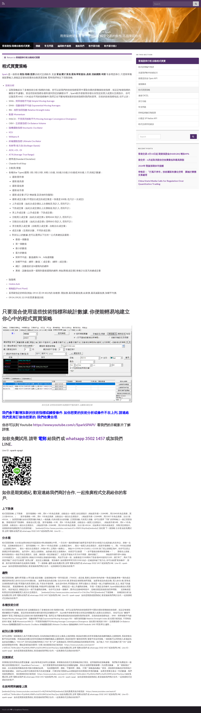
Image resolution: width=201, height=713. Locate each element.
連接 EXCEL (143, 95)
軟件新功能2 (110, 45)
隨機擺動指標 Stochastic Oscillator (26, 127)
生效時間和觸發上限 (14, 686)
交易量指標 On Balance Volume (31, 123)
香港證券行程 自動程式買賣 (28, 57)
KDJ (11, 132)
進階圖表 (142, 84)
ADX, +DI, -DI (15, 150)
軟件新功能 (94, 45)
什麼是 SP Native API (147, 118)
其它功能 (142, 101)
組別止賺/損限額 (12, 631)
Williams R (14, 136)
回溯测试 (7, 657)
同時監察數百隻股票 (147, 112)
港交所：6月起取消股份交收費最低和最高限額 (161, 159)
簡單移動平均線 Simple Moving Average (35, 101)
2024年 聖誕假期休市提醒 (151, 165)
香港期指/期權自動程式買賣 (16, 45)
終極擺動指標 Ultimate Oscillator (25, 141)
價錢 (38, 45)
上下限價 (7, 508)
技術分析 (9, 85)
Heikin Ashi (14, 284)
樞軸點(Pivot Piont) (18, 288)
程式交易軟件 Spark (100, 31)
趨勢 (5, 572)
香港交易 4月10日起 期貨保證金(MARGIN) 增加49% (163, 153)
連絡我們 (79, 45)
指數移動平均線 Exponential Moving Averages (38, 105)
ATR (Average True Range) (21, 154)
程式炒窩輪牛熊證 (146, 67)
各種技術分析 (10, 604)
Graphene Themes (21, 710)
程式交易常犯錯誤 (146, 124)
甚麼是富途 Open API (147, 78)
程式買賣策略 (144, 90)
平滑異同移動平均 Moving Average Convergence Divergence (47, 118)
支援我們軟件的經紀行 (148, 72)
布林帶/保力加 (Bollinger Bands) (24, 145)
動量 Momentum (17, 114)
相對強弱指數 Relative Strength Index (32, 110)
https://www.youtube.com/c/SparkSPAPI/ (64, 425)
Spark (5, 74)
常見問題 (48, 45)
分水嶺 (6, 537)
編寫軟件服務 (64, 45)
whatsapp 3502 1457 (85, 438)
